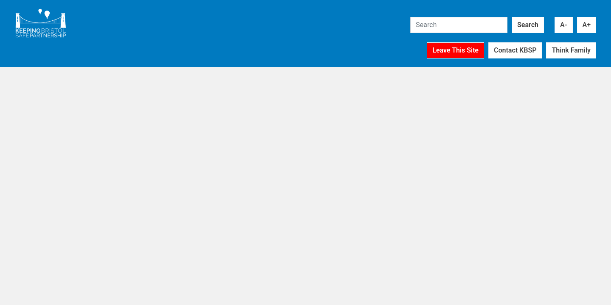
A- (563, 25)
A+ (587, 25)
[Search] (458, 25)
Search (527, 25)
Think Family (571, 50)
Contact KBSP (515, 50)
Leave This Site (455, 50)
